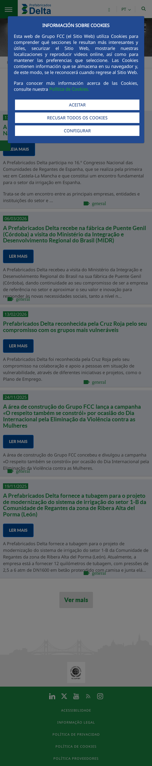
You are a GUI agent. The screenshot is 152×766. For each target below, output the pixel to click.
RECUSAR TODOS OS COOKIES (77, 118)
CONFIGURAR (77, 131)
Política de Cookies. (69, 89)
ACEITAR (77, 105)
